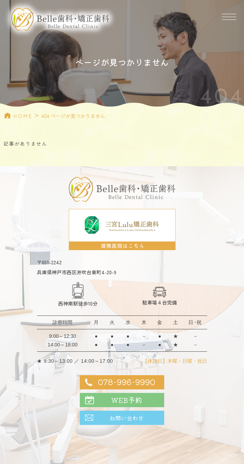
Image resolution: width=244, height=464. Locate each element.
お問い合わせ (127, 418)
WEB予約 (126, 400)
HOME (23, 115)
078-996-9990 (126, 381)
